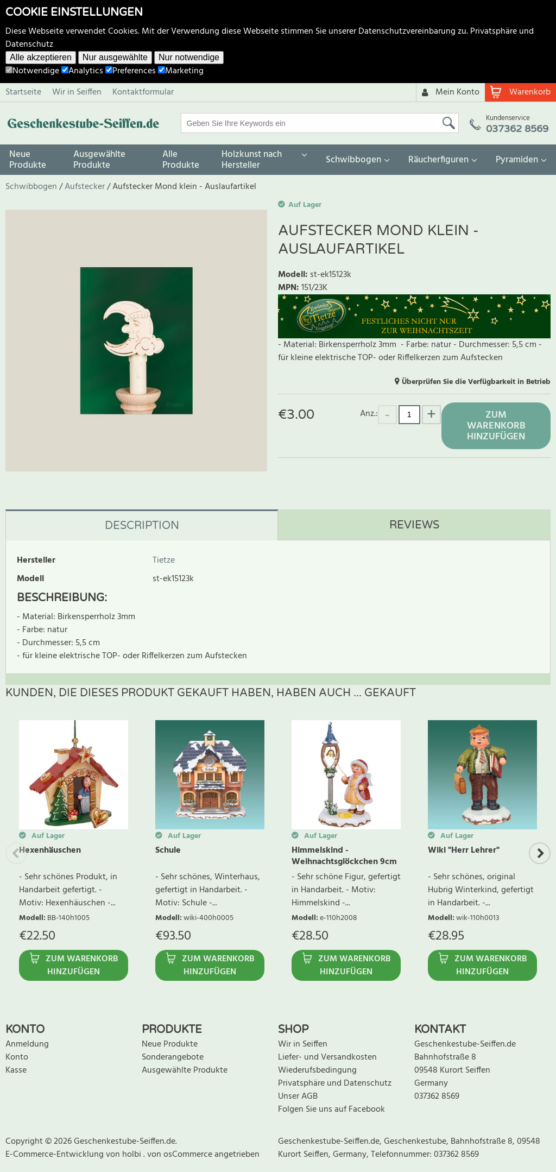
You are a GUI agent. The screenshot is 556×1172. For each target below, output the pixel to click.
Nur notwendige (189, 57)
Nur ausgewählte (115, 57)
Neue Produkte (27, 160)
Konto (16, 1057)
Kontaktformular (143, 92)
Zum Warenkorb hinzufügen (496, 426)
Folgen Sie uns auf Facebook (331, 1109)
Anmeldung (27, 1044)
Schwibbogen (353, 160)
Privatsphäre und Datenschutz (334, 1083)
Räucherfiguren (438, 160)
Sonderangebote (173, 1057)
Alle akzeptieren (41, 57)
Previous (16, 853)
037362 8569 (436, 1096)
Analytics (82, 71)
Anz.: (369, 413)
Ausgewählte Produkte (99, 160)
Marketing (181, 71)
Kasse (16, 1070)
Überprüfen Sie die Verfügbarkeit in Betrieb (476, 382)
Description (142, 525)
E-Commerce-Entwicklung (55, 1155)
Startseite (23, 92)
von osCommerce (180, 1155)
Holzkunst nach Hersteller (252, 160)
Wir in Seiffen (77, 92)
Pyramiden (517, 160)
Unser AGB (298, 1096)
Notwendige (32, 71)
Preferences (130, 71)
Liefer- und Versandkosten (327, 1057)
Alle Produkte (180, 160)
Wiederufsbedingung (317, 1070)
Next (540, 853)
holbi (132, 1155)
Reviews (414, 525)
